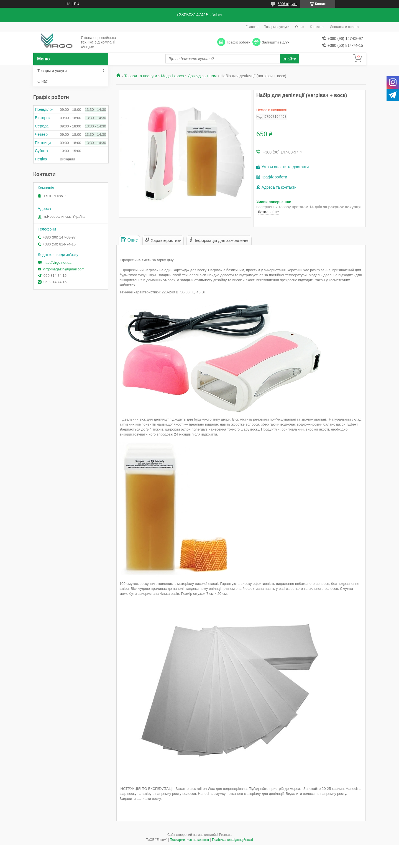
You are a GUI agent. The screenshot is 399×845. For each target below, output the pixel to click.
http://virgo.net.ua (57, 262)
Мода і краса (172, 76)
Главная (252, 27)
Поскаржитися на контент (189, 840)
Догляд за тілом (202, 76)
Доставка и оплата (344, 27)
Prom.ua (225, 835)
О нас (299, 27)
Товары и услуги (277, 27)
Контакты (317, 27)
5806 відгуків (287, 4)
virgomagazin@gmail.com (64, 269)
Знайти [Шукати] (289, 59)
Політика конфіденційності (232, 840)
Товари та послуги (140, 76)
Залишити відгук (275, 42)
